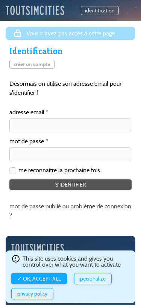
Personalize (93, 278)
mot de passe (26, 141)
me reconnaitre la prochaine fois (59, 170)
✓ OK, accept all (39, 278)
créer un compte (32, 64)
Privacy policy (32, 293)
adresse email (26, 112)
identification (100, 10)
